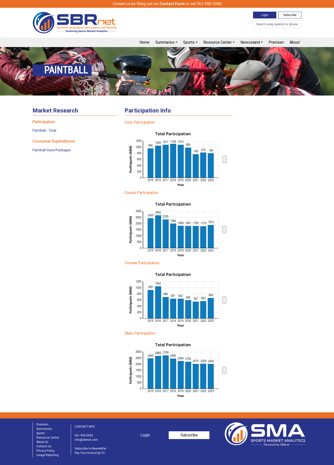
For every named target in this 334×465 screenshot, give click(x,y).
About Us (42, 442)
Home (144, 42)
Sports (189, 42)
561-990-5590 (84, 435)
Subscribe (289, 15)
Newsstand (250, 42)
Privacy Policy (45, 450)
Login (264, 15)
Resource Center (217, 42)
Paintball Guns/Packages (51, 150)
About (295, 42)
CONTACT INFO (85, 426)
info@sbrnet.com (86, 439)
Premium (276, 42)
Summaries (165, 42)
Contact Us (43, 446)
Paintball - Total (44, 130)
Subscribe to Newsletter (90, 448)
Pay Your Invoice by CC (90, 453)
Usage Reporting (47, 455)
